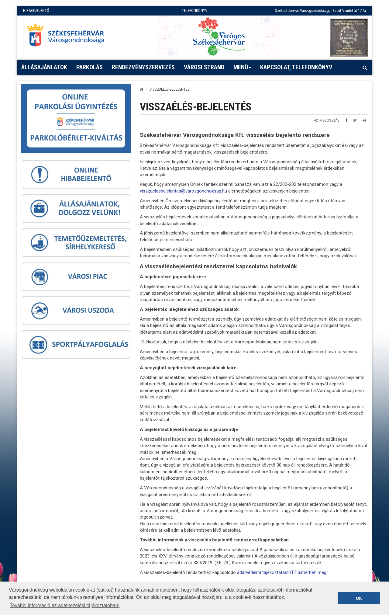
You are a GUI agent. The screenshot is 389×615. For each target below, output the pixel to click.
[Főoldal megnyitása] (68, 37)
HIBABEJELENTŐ (36, 10)
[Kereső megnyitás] (364, 67)
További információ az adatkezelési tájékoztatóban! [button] (64, 605)
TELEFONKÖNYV (194, 10)
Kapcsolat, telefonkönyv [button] (296, 67)
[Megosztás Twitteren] (355, 120)
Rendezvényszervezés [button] (143, 67)
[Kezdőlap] (141, 89)
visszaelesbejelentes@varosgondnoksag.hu (183, 191)
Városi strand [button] (204, 67)
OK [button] (359, 598)
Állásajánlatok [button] (44, 67)
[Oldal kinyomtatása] (364, 120)
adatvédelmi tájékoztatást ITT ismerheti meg (281, 572)
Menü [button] (242, 69)
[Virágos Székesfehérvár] (219, 36)
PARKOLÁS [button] (89, 67)
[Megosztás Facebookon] (346, 120)
